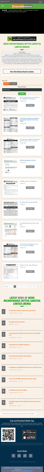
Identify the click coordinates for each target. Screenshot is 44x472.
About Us (20, 461)
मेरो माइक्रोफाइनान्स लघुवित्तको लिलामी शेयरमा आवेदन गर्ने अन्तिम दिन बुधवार (25, 367)
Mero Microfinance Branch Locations (22, 71)
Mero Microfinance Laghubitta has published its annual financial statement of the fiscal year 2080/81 (29, 120)
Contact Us (13, 461)
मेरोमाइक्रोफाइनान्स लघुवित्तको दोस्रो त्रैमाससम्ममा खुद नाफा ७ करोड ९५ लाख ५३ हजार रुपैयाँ (30, 140)
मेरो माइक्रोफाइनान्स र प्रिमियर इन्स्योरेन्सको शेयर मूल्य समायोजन (22, 311)
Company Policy (25, 469)
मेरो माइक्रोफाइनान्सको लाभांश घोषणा (17, 322)
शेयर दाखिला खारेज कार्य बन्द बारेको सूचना (29, 202)
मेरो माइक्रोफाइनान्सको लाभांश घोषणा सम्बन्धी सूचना (29, 223)
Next (38, 286)
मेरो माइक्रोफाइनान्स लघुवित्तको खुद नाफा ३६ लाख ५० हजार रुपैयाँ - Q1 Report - (29, 244)
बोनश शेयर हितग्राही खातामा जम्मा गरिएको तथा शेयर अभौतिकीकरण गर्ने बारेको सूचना (29, 98)
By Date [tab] (6, 83)
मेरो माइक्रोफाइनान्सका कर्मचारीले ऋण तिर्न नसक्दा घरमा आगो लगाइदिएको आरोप (24, 334)
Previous (6, 286)
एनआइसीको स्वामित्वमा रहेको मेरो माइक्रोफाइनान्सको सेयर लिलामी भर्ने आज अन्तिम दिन (25, 402)
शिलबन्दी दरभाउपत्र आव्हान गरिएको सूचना (29, 265)
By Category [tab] (13, 83)
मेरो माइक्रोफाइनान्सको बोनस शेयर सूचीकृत (18, 390)
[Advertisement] (22, 24)
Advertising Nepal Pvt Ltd (26, 470)
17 (34, 286)
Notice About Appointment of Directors (28, 160)
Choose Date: (22, 87)
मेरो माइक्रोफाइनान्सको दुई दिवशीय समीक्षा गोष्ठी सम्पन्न (20, 356)
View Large (30, 105)
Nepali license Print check (29, 461)
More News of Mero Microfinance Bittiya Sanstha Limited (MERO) (18, 413)
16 (31, 286)
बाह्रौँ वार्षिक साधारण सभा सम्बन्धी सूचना (28, 181)
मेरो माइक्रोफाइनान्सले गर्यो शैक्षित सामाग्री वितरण (19, 345)
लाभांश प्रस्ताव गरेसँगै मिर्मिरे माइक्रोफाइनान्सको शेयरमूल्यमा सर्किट (22, 379)
